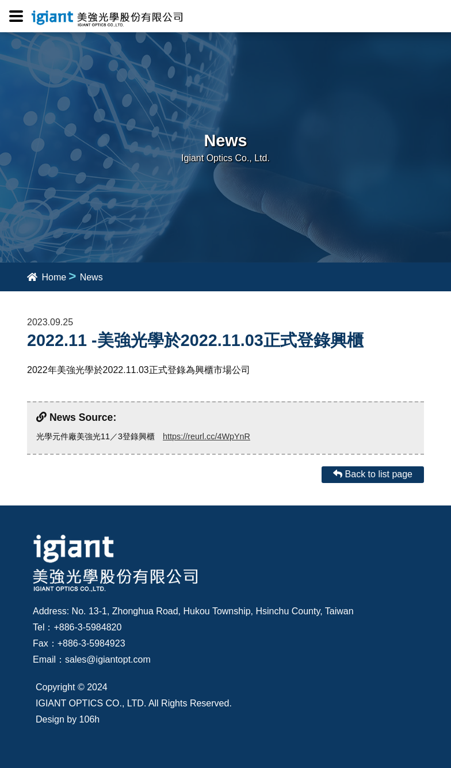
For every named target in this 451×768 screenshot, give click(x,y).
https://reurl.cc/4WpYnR (206, 436)
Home (46, 277)
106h (89, 719)
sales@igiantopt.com (108, 659)
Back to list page (372, 474)
